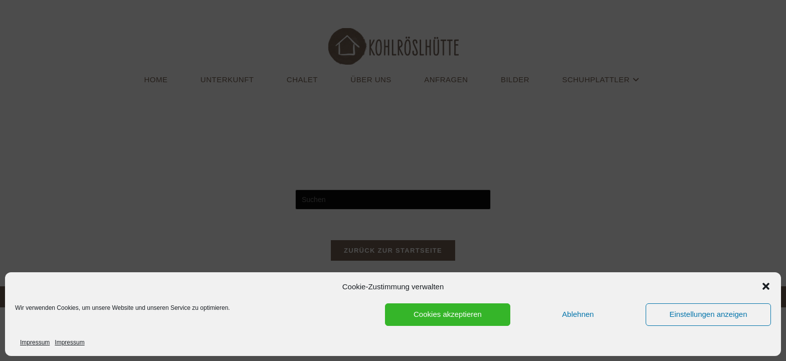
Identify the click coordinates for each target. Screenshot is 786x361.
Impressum (35, 342)
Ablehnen (578, 314)
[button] (766, 286)
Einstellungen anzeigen (708, 314)
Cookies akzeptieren (448, 314)
